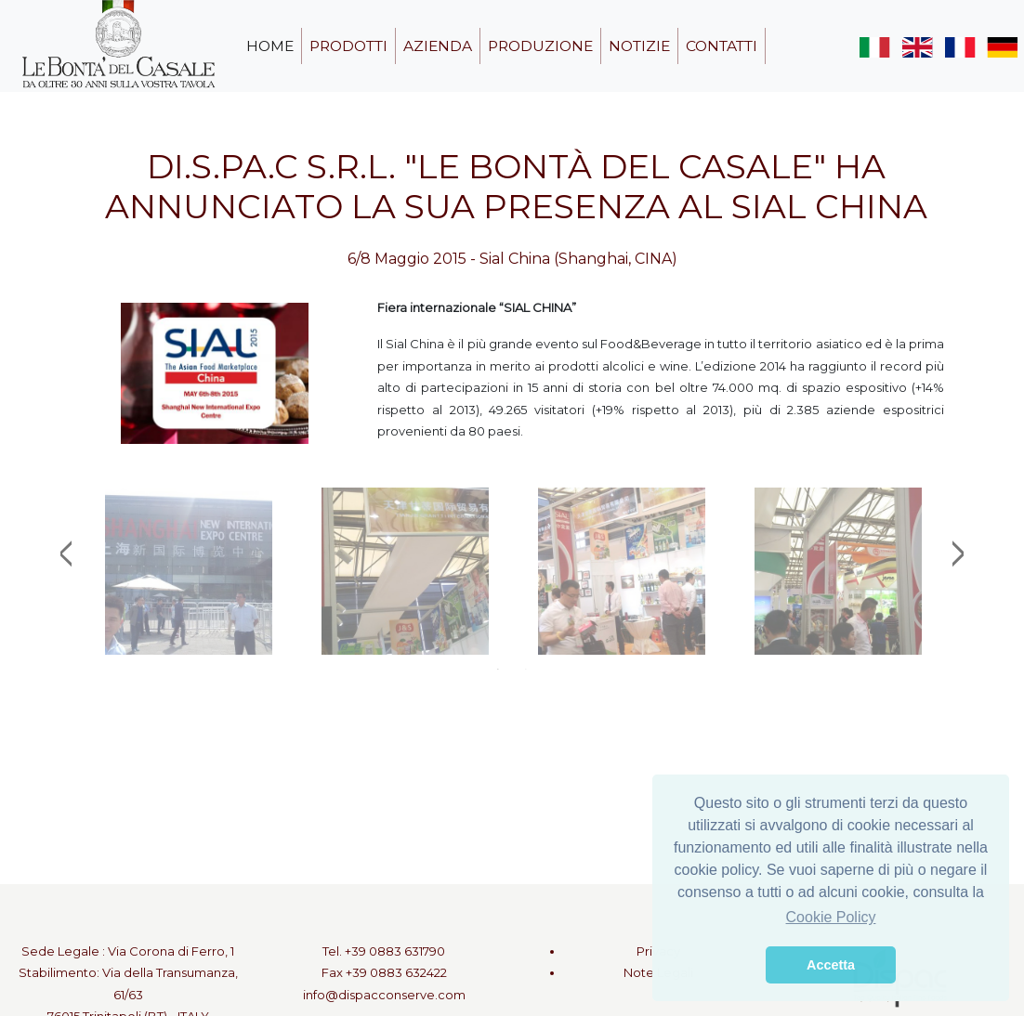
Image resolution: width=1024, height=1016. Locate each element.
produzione (540, 46)
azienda (437, 46)
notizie (639, 46)
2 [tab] (526, 668)
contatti (721, 46)
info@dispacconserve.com (384, 994)
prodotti (348, 46)
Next (958, 553)
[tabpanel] (188, 571)
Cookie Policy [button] (831, 917)
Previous (66, 553)
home (270, 46)
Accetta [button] (831, 964)
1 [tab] (498, 668)
